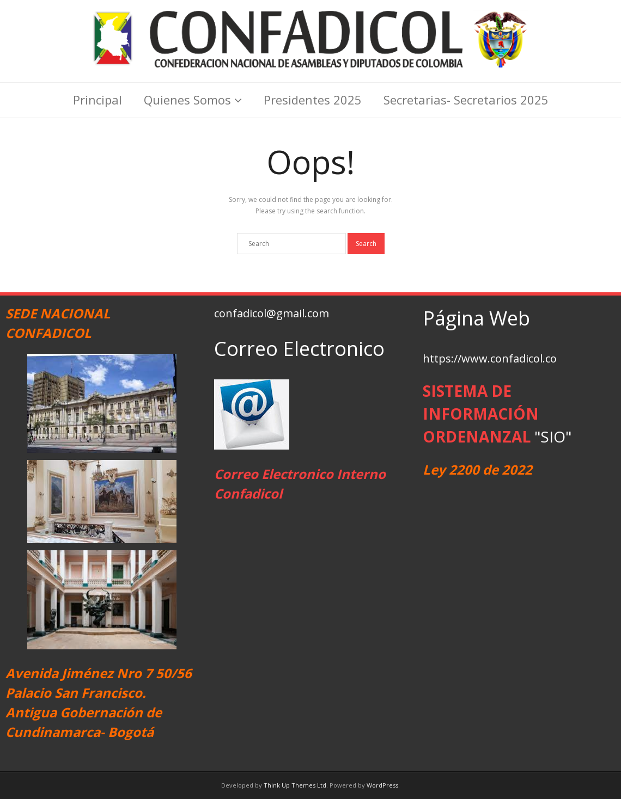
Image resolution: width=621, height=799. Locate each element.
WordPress (382, 785)
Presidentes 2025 (313, 99)
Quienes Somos (187, 99)
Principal (97, 99)
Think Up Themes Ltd (295, 785)
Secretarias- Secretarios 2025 (466, 99)
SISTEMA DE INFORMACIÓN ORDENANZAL (481, 413)
